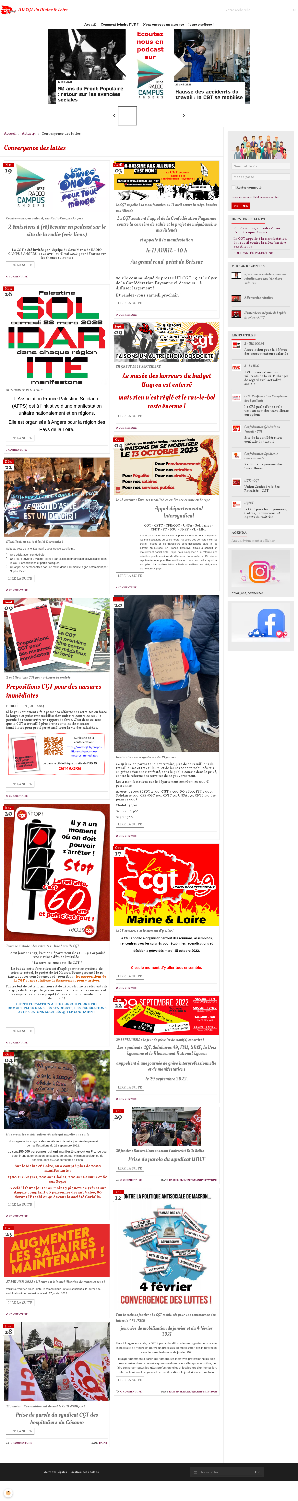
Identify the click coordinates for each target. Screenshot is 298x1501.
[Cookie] (8, 1492)
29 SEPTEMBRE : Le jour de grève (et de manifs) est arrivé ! (164, 1056)
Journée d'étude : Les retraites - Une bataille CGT (51, 952)
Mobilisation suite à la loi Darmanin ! (42, 547)
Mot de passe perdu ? (267, 201)
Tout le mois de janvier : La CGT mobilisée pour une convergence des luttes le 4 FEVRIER (163, 1344)
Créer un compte (242, 201)
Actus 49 (29, 138)
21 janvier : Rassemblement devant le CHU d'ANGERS (55, 1426)
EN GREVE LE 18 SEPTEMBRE (144, 372)
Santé (103, 1462)
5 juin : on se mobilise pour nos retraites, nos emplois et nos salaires (265, 283)
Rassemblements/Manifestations (193, 1205)
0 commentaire (17, 281)
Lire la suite (20, 270)
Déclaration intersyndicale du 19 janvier (153, 769)
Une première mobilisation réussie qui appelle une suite (53, 1144)
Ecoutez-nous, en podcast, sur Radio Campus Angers (54, 223)
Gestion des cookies (85, 1492)
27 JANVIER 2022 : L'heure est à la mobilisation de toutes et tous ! (54, 1298)
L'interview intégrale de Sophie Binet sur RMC (265, 319)
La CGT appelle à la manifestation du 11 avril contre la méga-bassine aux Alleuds (166, 212)
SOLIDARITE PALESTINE (29, 395)
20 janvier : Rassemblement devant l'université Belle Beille (165, 1173)
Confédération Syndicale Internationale (261, 460)
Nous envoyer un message (164, 26)
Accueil (88, 26)
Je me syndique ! (203, 26)
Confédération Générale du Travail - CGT (262, 433)
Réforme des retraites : (259, 302)
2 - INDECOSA (254, 348)
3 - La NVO (251, 370)
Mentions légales (55, 1492)
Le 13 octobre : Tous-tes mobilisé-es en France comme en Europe (165, 508)
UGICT (248, 507)
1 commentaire (16, 454)
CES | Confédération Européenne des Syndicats (265, 403)
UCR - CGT (251, 485)
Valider (241, 210)
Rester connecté (247, 192)
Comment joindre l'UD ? (119, 26)
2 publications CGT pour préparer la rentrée (46, 683)
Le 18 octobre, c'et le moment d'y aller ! (152, 943)
